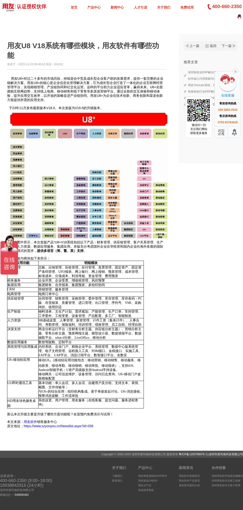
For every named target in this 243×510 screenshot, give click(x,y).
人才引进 (140, 7)
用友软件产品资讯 (189, 480)
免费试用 (187, 7)
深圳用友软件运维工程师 (226, 480)
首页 (74, 7)
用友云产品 (144, 485)
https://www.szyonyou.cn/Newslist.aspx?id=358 (58, 426)
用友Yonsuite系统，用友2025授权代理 (212, 85)
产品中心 (94, 7)
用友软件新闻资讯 (189, 475)
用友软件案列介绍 (189, 485)
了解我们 (117, 475)
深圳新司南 (23, 7)
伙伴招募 (219, 468)
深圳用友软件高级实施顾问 (227, 475)
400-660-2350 (227, 6)
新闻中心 (117, 7)
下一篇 (227, 46)
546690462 (21, 494)
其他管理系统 (146, 490)
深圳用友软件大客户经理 (226, 485)
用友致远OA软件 (148, 480)
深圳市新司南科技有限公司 (226, 454)
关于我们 (163, 7)
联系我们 (117, 480)
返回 (213, 46)
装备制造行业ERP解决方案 (205, 91)
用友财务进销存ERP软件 (152, 475)
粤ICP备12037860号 (192, 454)
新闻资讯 (186, 468)
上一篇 (194, 46)
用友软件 (30, 422)
